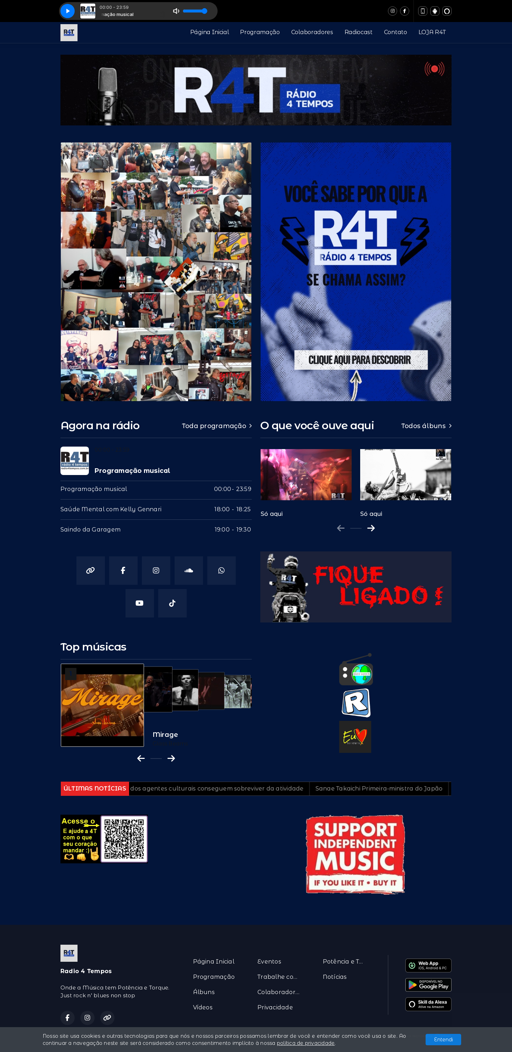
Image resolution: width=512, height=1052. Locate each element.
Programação (259, 32)
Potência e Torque (347, 961)
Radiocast (359, 32)
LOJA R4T (432, 32)
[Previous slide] (341, 528)
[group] (306, 479)
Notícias (335, 976)
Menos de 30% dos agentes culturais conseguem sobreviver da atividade (207, 788)
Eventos (269, 961)
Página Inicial (209, 32)
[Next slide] (371, 528)
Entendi (443, 1039)
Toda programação (217, 426)
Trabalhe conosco (281, 976)
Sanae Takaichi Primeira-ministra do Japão (392, 788)
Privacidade (275, 1007)
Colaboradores (312, 32)
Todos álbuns (426, 426)
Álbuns (204, 992)
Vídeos (203, 1007)
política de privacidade (306, 1043)
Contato (395, 32)
